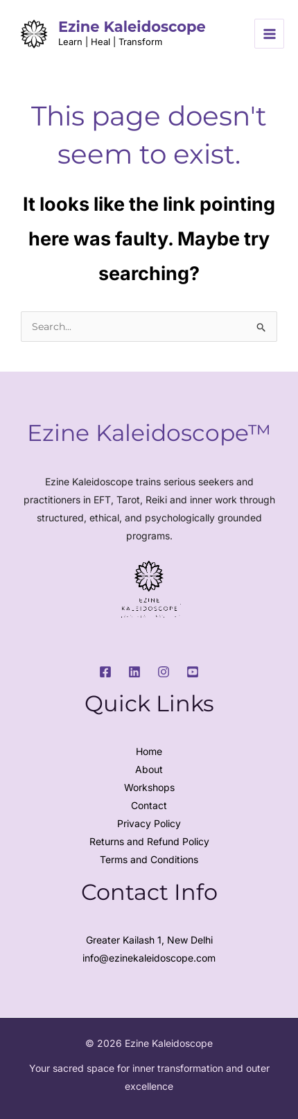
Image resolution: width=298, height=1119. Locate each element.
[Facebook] (105, 672)
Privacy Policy (149, 823)
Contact (149, 805)
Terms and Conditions (149, 859)
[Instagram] (163, 672)
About (149, 769)
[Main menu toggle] (269, 34)
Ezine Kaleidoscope (132, 26)
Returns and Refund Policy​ (149, 841)
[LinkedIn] (134, 672)
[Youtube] (192, 672)
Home (149, 751)
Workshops (149, 787)
